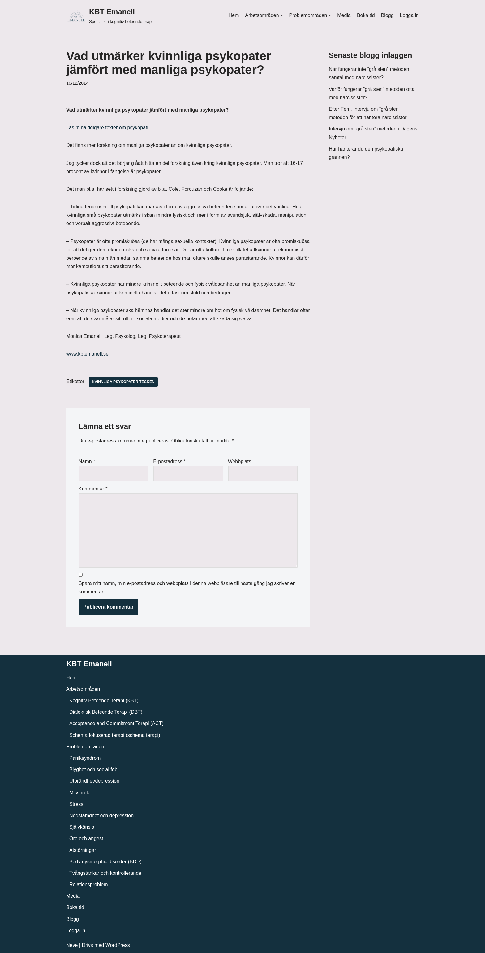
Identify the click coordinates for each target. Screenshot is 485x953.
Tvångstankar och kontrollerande (105, 873)
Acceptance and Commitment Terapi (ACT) (116, 723)
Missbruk (79, 792)
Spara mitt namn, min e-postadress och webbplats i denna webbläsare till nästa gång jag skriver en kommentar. (187, 587)
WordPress (117, 945)
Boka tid (366, 15)
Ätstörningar (82, 850)
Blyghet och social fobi (93, 769)
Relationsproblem (88, 884)
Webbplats (239, 461)
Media (344, 15)
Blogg (387, 15)
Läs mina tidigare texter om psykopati (107, 127)
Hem (233, 15)
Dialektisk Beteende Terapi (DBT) (105, 712)
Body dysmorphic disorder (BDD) (105, 861)
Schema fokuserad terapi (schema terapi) (114, 735)
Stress (76, 804)
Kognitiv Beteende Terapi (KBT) (104, 700)
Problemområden (85, 746)
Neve (72, 945)
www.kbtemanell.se (87, 354)
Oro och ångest (86, 838)
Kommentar (93, 488)
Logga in (409, 15)
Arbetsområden (83, 689)
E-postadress (169, 461)
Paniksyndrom (85, 758)
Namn (87, 461)
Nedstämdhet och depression (101, 815)
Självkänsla (81, 827)
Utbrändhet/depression (94, 781)
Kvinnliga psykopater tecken (123, 382)
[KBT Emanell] (109, 15)
